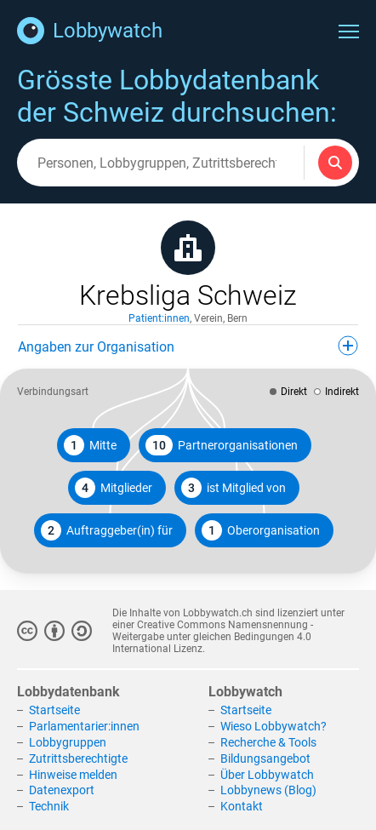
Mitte (90, 445)
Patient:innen (159, 318)
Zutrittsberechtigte (78, 758)
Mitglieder (113, 488)
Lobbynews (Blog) (268, 790)
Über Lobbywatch (267, 774)
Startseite (54, 710)
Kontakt (241, 806)
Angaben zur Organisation (188, 345)
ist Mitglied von (233, 488)
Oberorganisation (261, 530)
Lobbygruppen (67, 742)
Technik (49, 806)
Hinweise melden (73, 774)
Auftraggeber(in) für (107, 530)
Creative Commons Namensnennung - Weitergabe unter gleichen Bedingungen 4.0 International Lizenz (212, 637)
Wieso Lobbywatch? (273, 726)
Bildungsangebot (265, 758)
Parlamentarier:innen (84, 726)
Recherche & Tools (268, 742)
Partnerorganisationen (221, 445)
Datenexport (61, 790)
